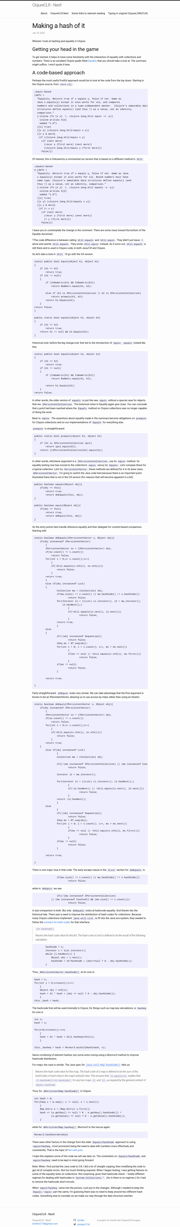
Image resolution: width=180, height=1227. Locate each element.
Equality (92, 60)
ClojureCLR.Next (59, 13)
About (44, 13)
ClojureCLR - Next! (47, 5)
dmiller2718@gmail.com (45, 1215)
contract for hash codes (57, 917)
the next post (75, 1142)
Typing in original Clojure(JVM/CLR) (128, 13)
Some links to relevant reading (88, 13)
